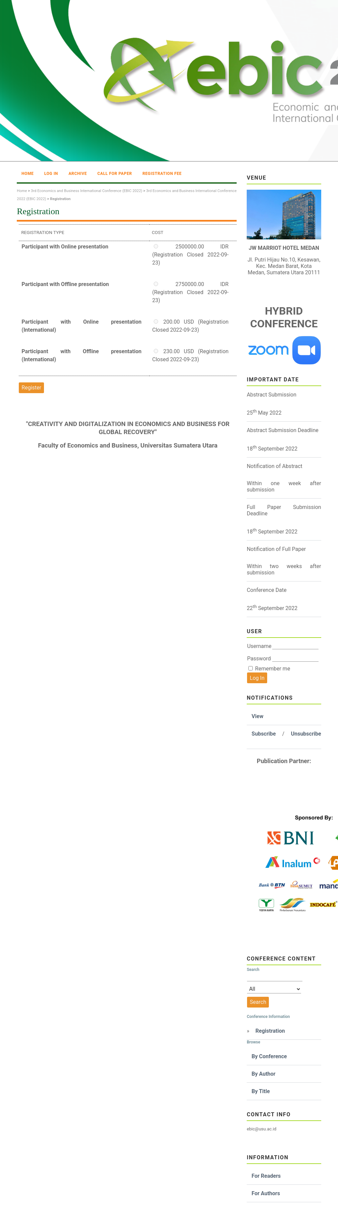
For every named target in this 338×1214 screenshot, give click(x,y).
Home (27, 173)
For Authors (266, 1193)
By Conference (269, 1056)
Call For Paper (114, 173)
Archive (77, 173)
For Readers (266, 1176)
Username (259, 646)
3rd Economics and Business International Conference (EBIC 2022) (86, 191)
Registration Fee (162, 173)
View (257, 716)
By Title (261, 1091)
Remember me (272, 668)
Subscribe (264, 734)
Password (259, 658)
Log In (51, 173)
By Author (264, 1074)
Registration (270, 1031)
